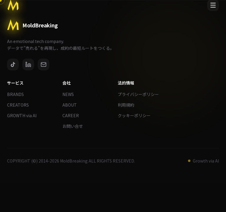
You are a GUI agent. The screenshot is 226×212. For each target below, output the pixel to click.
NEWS (70, 94)
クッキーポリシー (136, 115)
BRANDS (18, 94)
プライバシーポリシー (141, 94)
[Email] (43, 64)
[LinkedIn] (28, 64)
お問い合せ (75, 126)
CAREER (73, 115)
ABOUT (72, 105)
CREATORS (20, 105)
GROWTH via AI (24, 115)
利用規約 (128, 105)
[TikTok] (13, 64)
